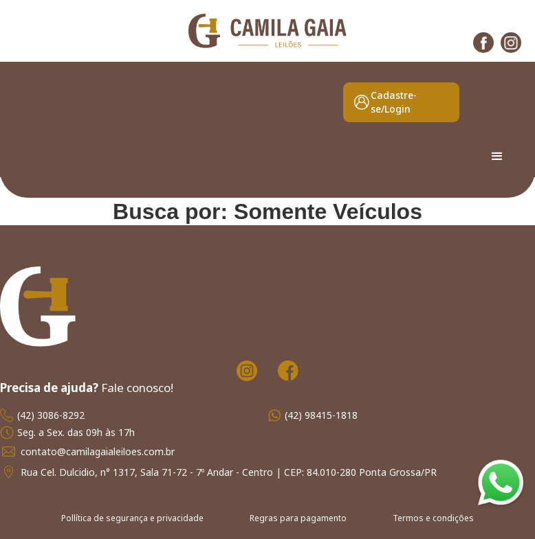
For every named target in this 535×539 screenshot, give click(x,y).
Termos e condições (433, 518)
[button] (497, 156)
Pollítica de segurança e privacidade (132, 518)
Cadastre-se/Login (394, 102)
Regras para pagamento (298, 518)
